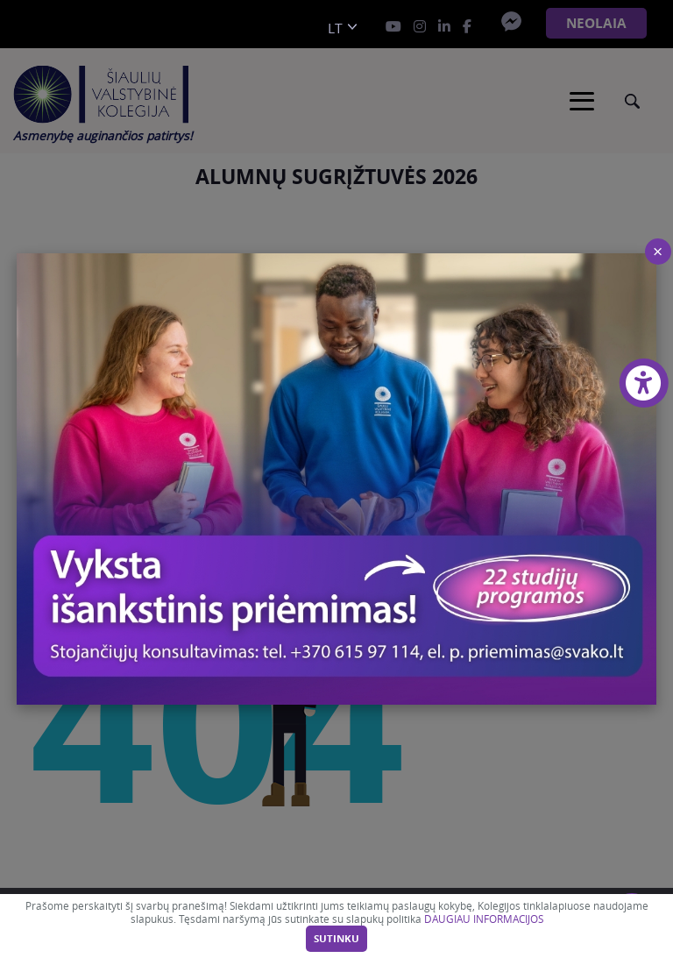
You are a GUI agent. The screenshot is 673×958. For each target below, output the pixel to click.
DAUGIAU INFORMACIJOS (483, 919)
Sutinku (336, 939)
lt (335, 28)
